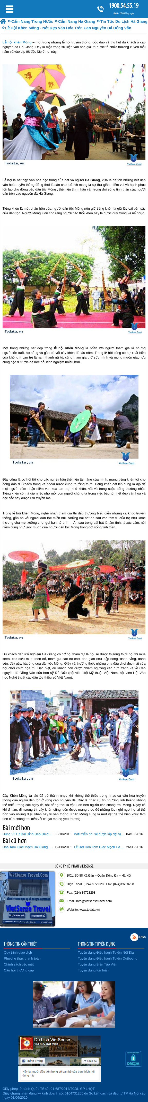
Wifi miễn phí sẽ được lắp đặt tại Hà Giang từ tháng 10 (99, 834)
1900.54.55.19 (123, 5)
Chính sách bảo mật (19, 964)
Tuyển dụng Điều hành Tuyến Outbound (107, 958)
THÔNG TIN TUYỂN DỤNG (96, 944)
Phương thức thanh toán (22, 958)
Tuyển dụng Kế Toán (93, 970)
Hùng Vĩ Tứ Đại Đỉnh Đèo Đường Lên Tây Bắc (28, 834)
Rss (134, 937)
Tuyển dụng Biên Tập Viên (97, 964)
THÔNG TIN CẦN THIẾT (20, 944)
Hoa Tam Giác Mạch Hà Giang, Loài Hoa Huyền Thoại (28, 847)
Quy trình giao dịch (18, 952)
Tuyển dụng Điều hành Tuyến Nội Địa (106, 952)
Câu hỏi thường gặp (19, 970)
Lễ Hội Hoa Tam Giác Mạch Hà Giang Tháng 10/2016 (99, 847)
